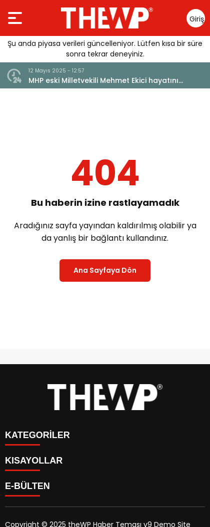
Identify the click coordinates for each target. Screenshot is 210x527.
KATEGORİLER (37, 435)
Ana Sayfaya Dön (105, 270)
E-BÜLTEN (27, 486)
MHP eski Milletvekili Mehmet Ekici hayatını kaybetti (103, 80)
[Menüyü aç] (16, 18)
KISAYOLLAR (33, 461)
